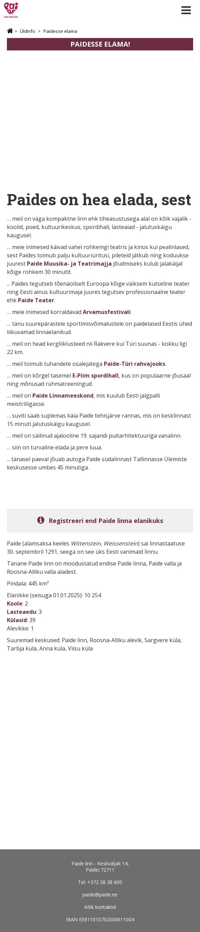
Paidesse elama (60, 31)
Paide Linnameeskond (62, 395)
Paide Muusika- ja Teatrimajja (69, 263)
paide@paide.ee (100, 894)
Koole (14, 603)
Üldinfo (27, 31)
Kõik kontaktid (100, 907)
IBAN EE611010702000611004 (100, 919)
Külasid (17, 620)
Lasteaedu (21, 612)
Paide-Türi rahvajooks (134, 364)
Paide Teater (36, 300)
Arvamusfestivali (107, 312)
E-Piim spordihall (95, 375)
